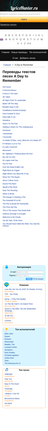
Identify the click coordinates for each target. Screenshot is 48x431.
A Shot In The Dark (10, 94)
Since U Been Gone (10, 180)
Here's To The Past (10, 124)
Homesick (6, 130)
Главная (5, 52)
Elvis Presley (10, 353)
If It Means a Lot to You (12, 144)
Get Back (8, 403)
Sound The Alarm (9, 184)
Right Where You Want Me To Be (16, 174)
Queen (7, 336)
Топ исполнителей (37, 52)
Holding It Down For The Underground (18, 127)
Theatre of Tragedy (11, 301)
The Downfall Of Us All (11, 200)
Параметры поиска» (8, 24)
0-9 (29, 43)
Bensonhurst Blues (12, 398)
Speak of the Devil (10, 187)
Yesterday (9, 389)
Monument (7, 150)
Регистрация (38, 279)
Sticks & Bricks (8, 194)
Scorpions (9, 350)
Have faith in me (9, 117)
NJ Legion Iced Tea (10, 160)
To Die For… (10, 316)
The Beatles (8, 391)
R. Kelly (7, 396)
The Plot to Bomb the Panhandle (15, 204)
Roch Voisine (9, 323)
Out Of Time (7, 164)
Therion (7, 296)
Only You (8, 379)
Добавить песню (27, 58)
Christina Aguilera (12, 355)
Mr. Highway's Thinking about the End (17, 154)
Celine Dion (9, 358)
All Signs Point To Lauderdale (14, 100)
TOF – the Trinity (11, 294)
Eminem (8, 339)
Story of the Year (10, 306)
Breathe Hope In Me (11, 107)
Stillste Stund (9, 313)
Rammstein (9, 342)
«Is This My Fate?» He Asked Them (19, 304)
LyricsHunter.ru (24, 8)
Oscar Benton (9, 400)
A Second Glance (9, 90)
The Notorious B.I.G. (13, 363)
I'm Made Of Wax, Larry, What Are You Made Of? (22, 140)
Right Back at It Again (11, 170)
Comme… (9, 321)
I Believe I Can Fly (12, 394)
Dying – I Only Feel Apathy (15, 299)
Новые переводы (19, 52)
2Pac (7, 361)
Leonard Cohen (11, 347)
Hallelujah (8, 374)
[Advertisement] (24, 244)
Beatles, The (10, 344)
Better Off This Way (10, 104)
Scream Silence (10, 318)
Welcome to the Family (12, 217)
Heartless (6, 120)
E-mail (13, 272)
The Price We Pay (10, 207)
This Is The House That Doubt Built (16, 210)
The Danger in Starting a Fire (14, 197)
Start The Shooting (10, 190)
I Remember (7, 134)
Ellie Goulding (9, 291)
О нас (15, 58)
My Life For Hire (9, 157)
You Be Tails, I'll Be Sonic (13, 220)
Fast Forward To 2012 (11, 114)
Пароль (12, 275)
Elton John (9, 334)
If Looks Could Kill (10, 147)
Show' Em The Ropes (11, 177)
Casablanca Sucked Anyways (14, 110)
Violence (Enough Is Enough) (14, 214)
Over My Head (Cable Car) (13, 167)
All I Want (6, 97)
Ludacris (7, 405)
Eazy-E (7, 386)
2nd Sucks (7, 87)
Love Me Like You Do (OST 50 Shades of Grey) (23, 289)
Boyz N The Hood (12, 384)
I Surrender (7, 137)
